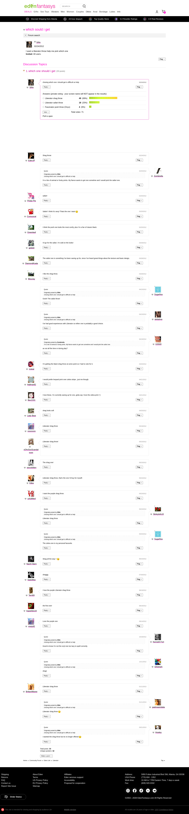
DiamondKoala (31, 263)
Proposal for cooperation (74, 783)
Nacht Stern (31, 564)
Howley (158, 732)
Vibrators (55, 12)
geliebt (31, 248)
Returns (4, 777)
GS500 (158, 344)
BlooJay (31, 279)
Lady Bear (31, 416)
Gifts (36, 12)
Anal (95, 12)
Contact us (5, 783)
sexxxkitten (31, 468)
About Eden (38, 774)
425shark (158, 667)
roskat (31, 369)
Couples (80, 12)
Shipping (5, 774)
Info (118, 12)
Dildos (88, 12)
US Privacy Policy (40, 780)
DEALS (28, 12)
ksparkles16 (31, 611)
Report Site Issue (8, 786)
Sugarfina (158, 294)
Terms (35, 777)
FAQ (3, 780)
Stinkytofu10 (158, 514)
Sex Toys (44, 12)
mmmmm (32, 431)
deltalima (158, 319)
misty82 (31, 626)
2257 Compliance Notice (164, 810)
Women (70, 12)
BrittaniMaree (31, 692)
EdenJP (31, 161)
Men (63, 12)
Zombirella (158, 176)
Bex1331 (31, 400)
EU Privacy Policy (40, 783)
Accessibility (69, 780)
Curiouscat (31, 216)
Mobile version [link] (70, 810)
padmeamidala (158, 707)
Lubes (112, 12)
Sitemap (36, 786)
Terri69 (32, 595)
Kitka (31, 483)
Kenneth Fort (158, 642)
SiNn (38, 42)
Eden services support (73, 777)
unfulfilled (31, 499)
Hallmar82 (31, 385)
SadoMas (31, 580)
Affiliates (67, 774)
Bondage (103, 12)
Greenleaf (31, 232)
